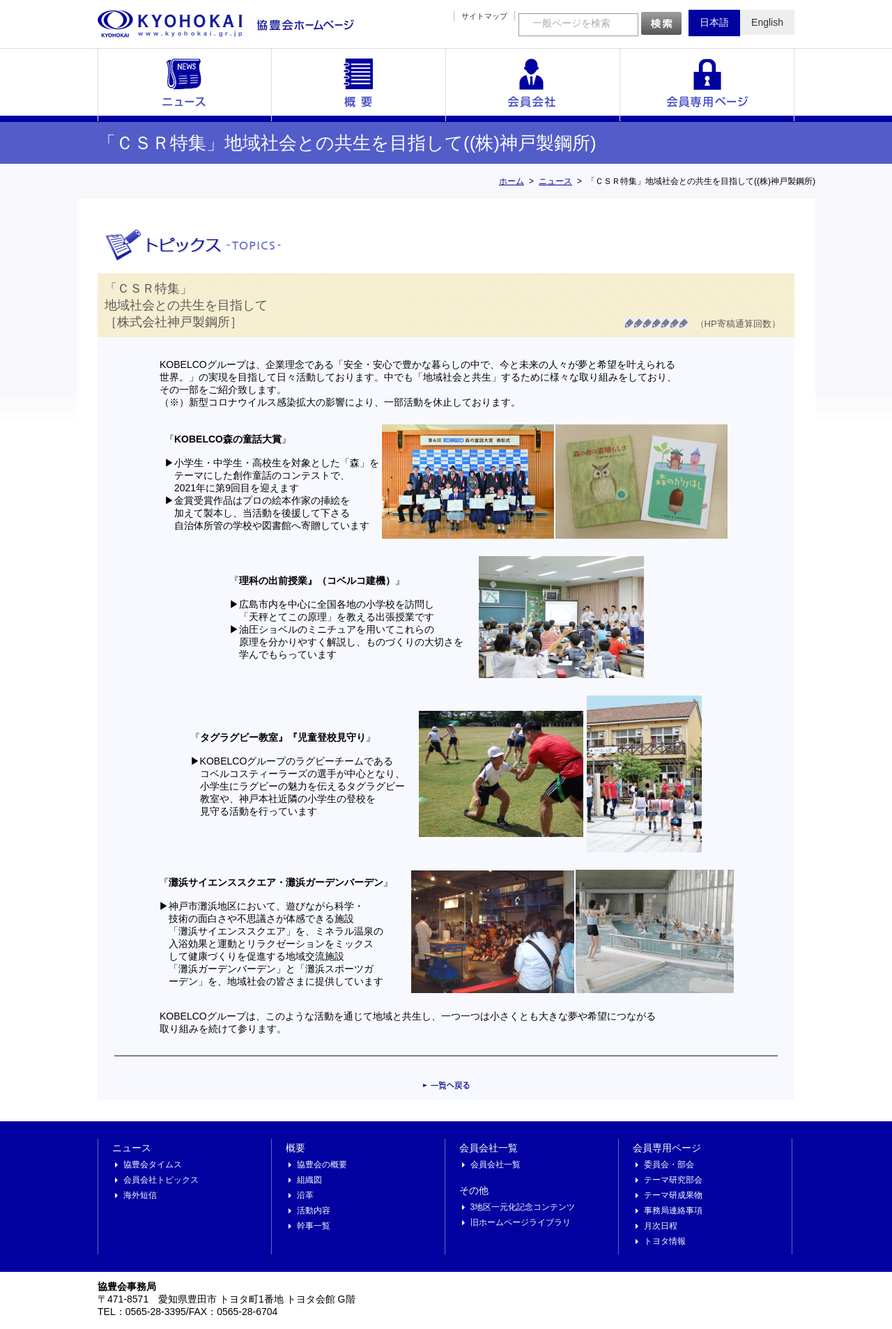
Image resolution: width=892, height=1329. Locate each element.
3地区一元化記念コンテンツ (523, 1207)
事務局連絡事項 (673, 1210)
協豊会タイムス (152, 1164)
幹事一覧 (313, 1226)
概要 (359, 85)
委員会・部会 (669, 1164)
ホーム (511, 181)
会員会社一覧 (533, 85)
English (767, 22)
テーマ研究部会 (673, 1180)
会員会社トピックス (161, 1180)
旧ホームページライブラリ (520, 1222)
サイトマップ (484, 16)
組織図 (309, 1180)
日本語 (714, 22)
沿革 (305, 1195)
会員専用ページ (707, 85)
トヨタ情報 (665, 1241)
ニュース (185, 85)
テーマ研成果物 (673, 1195)
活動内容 (313, 1210)
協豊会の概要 (322, 1164)
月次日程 (660, 1226)
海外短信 (140, 1195)
